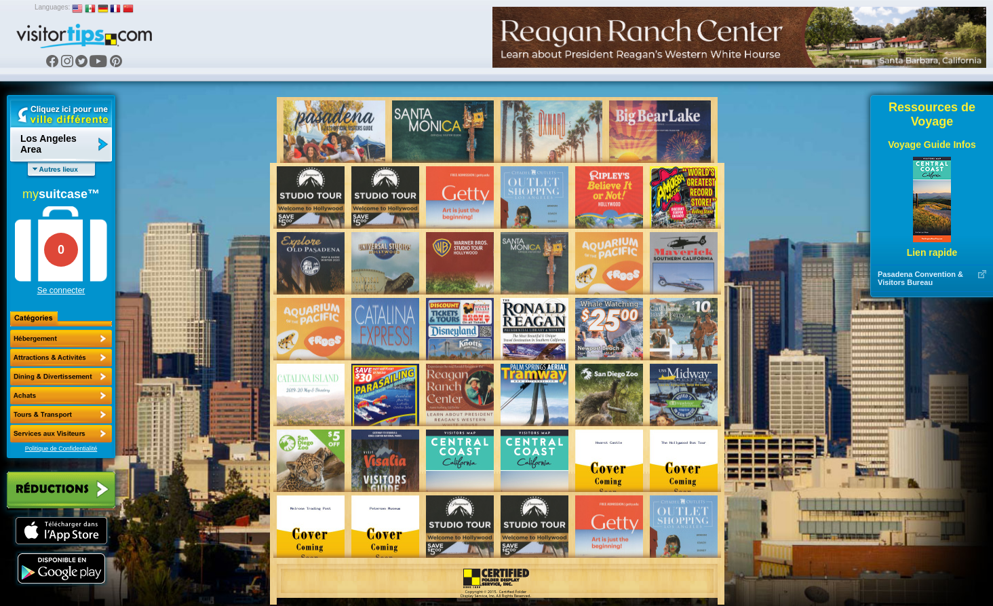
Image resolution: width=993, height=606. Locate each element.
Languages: (52, 7)
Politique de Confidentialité (61, 448)
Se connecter (61, 290)
